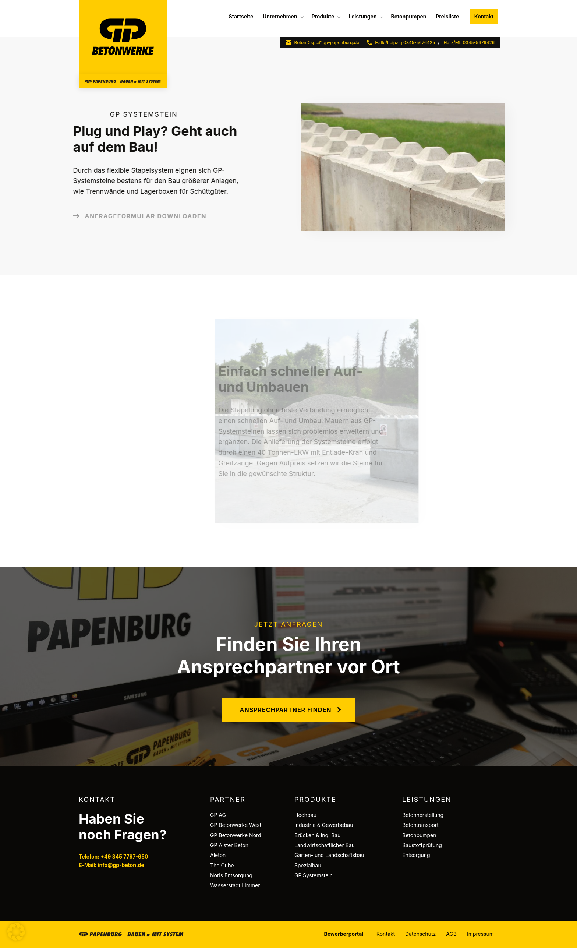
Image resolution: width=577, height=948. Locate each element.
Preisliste (447, 16)
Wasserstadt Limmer (235, 885)
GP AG (218, 815)
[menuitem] (241, 16)
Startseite (241, 16)
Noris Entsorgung (231, 875)
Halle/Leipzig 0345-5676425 (400, 42)
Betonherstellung (422, 815)
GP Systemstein (313, 875)
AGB (451, 934)
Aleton (218, 855)
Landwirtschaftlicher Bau (324, 845)
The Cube (222, 865)
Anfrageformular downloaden (118, 216)
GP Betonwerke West (235, 825)
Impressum (480, 934)
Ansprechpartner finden (286, 709)
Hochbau (305, 815)
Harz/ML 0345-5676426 (469, 42)
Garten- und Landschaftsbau (329, 855)
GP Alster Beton (229, 845)
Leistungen (362, 16)
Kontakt (483, 16)
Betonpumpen (408, 16)
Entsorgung (416, 855)
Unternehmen (280, 16)
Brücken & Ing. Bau (317, 835)
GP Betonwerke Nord (235, 835)
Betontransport (420, 825)
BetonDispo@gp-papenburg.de (322, 42)
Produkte (322, 16)
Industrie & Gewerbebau (323, 825)
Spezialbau (307, 865)
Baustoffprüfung (422, 845)
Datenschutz (420, 934)
